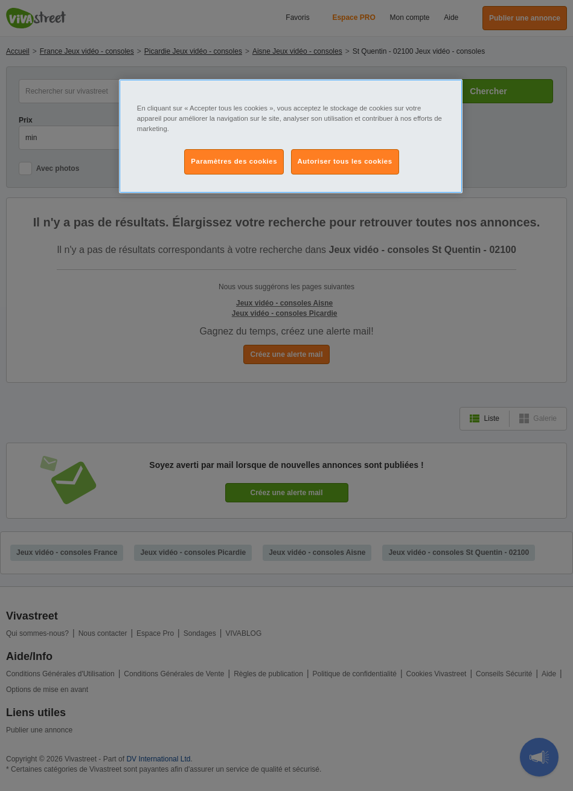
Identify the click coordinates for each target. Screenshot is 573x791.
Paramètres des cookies (234, 161)
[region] (291, 136)
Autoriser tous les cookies (345, 161)
